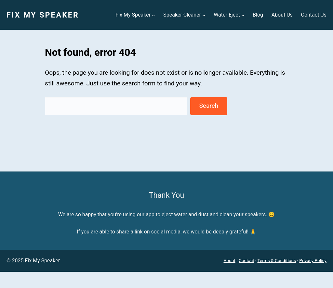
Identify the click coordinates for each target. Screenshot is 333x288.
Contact (246, 260)
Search (208, 105)
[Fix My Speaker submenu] (153, 15)
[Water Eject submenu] (243, 15)
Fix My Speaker (43, 14)
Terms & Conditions (277, 260)
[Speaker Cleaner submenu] (204, 15)
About (229, 260)
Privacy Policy (312, 260)
